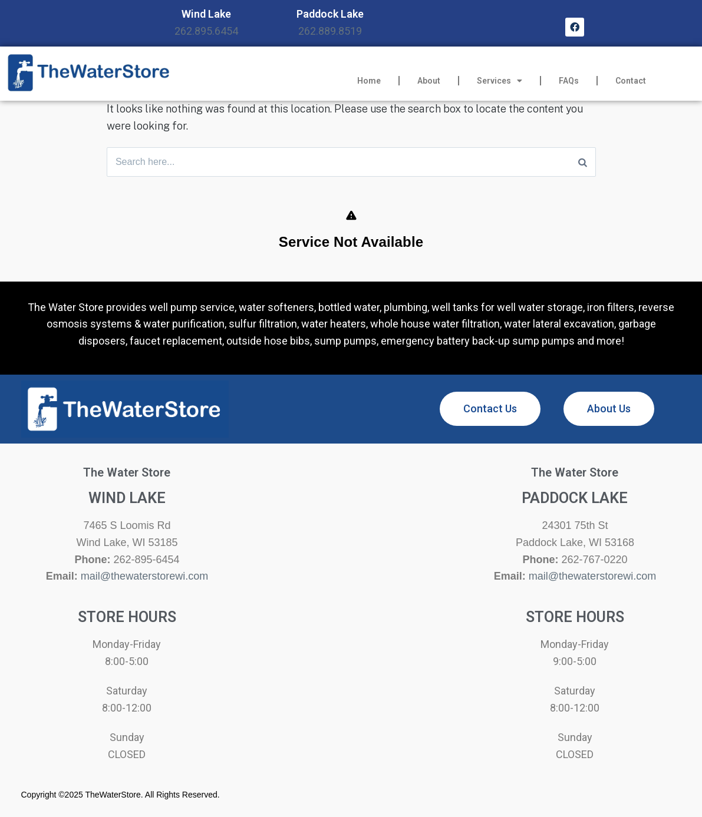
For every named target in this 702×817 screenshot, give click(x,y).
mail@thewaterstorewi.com (144, 577)
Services (499, 81)
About (428, 80)
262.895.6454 (206, 31)
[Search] (582, 162)
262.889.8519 (330, 31)
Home (369, 80)
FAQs (569, 80)
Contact (630, 80)
